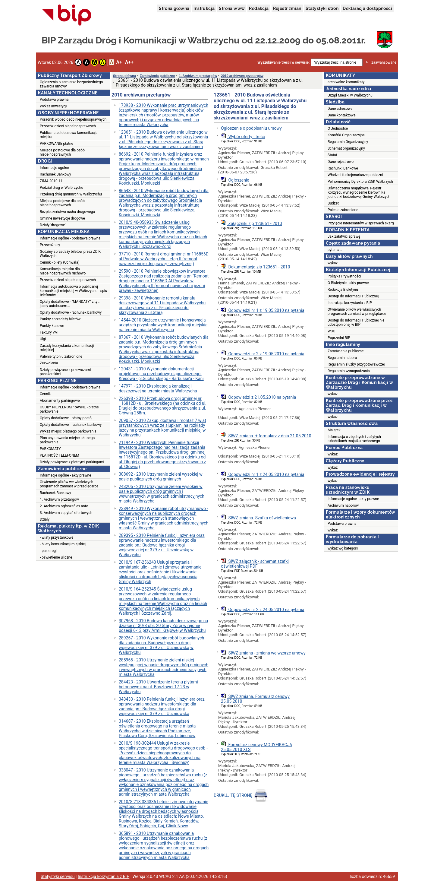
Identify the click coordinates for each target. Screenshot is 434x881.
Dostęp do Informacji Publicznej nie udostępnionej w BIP (356, 322)
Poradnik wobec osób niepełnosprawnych (73, 119)
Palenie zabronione (343, 210)
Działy (44, 519)
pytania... (335, 250)
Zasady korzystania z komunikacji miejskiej (67, 348)
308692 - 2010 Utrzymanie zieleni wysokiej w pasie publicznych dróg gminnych (161, 476)
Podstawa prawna (54, 99)
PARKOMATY (50, 449)
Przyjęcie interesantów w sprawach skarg (361, 223)
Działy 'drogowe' (52, 225)
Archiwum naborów (343, 505)
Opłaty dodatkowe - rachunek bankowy (71, 312)
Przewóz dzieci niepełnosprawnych (68, 126)
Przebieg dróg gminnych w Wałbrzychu (71, 194)
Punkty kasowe (52, 326)
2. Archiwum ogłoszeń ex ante (64, 506)
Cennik (45, 394)
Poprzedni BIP (339, 338)
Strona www (232, 8)
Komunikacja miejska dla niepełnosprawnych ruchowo (63, 271)
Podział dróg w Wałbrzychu (61, 187)
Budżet (333, 203)
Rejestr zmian (287, 8)
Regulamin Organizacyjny (348, 142)
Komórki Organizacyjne (346, 135)
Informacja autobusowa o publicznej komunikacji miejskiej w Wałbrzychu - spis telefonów (73, 290)
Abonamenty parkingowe (60, 400)
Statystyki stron (322, 8)
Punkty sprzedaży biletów (60, 319)
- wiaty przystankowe (56, 537)
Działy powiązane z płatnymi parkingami (72, 462)
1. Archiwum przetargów (59, 499)
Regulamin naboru (342, 358)
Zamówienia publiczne (157, 76)
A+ (119, 62)
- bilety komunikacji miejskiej (63, 544)
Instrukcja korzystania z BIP (350, 303)
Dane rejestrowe (341, 162)
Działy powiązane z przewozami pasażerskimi (65, 372)
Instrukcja (204, 8)
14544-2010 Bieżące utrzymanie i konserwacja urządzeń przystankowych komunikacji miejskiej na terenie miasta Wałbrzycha (164, 325)
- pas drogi (48, 551)
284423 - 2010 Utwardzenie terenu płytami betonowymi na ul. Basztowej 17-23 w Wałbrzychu (158, 687)
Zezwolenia (49, 363)
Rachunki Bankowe (343, 168)
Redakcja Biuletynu (343, 289)
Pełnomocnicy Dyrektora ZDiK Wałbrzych (360, 181)
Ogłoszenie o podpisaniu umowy (251, 128)
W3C (331, 331)
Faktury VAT (49, 332)
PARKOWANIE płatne (56, 143)
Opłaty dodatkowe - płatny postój (66, 418)
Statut (332, 155)
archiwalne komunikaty (346, 82)
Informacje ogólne (54, 168)
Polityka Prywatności (344, 276)
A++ (129, 62)
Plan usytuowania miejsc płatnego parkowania (67, 440)
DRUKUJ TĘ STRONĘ (241, 795)
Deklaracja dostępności (367, 8)
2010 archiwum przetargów (242, 76)
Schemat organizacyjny (346, 148)
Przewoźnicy (50, 245)
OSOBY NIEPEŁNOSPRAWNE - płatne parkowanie (69, 409)
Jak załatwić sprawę (344, 236)
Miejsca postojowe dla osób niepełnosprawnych (62, 152)
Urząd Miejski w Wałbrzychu (350, 95)
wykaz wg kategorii (343, 548)
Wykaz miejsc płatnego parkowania (68, 431)
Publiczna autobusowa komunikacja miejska (69, 135)
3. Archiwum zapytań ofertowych (66, 513)
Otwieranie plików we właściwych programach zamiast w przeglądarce (69, 484)
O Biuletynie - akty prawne (348, 283)
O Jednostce (338, 128)
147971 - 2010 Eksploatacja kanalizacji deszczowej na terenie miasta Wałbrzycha (158, 388)
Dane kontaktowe (342, 115)
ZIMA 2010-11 (51, 181)
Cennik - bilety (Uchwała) (60, 262)
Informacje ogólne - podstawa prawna (70, 238)
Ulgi (43, 339)
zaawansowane (383, 62)
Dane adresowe (340, 108)
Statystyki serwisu (58, 876)
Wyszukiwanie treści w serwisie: (283, 62)
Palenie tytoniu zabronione (61, 356)
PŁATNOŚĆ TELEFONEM (59, 455)
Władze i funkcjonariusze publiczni (355, 175)
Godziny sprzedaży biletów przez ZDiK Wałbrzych (70, 253)
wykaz (333, 263)
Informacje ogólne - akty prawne (65, 475)
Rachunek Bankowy (55, 174)
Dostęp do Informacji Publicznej (353, 296)
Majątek (334, 430)
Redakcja (259, 8)
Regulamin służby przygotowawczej (356, 364)
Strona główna (174, 8)
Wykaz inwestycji (53, 106)
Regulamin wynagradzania (349, 371)
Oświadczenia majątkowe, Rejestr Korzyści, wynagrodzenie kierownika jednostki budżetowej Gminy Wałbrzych (359, 192)
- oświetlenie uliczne (56, 557)
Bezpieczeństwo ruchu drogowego (67, 212)
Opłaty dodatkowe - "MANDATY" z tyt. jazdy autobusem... (69, 303)
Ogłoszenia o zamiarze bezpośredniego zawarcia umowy (71, 84)
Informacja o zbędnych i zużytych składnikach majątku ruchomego (354, 439)
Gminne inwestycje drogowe (62, 218)
